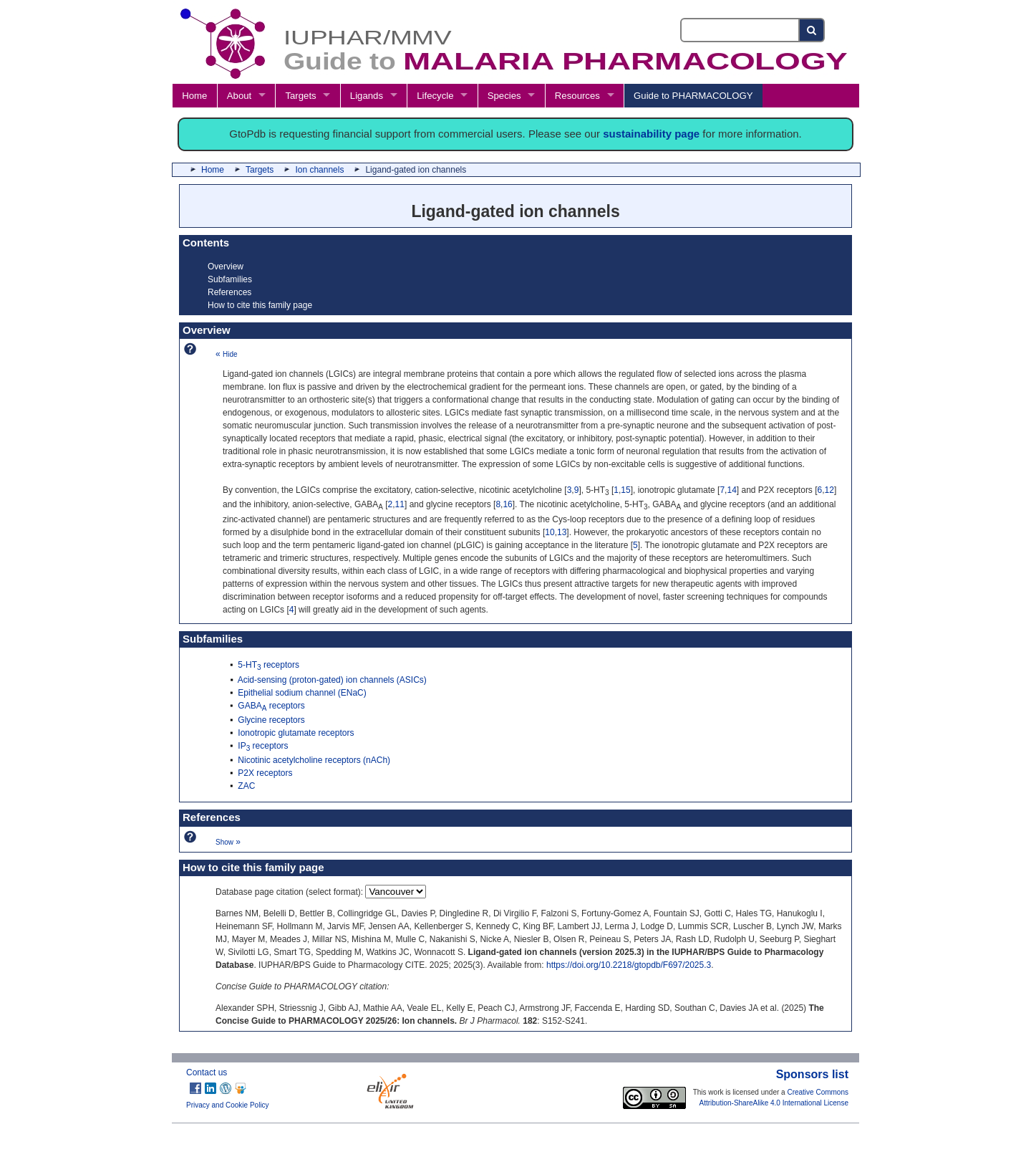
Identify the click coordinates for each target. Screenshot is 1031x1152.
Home (194, 95)
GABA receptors (271, 706)
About (239, 95)
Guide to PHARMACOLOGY (693, 95)
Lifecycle (435, 95)
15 (625, 490)
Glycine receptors (271, 720)
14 (731, 490)
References (229, 292)
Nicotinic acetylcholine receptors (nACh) (314, 760)
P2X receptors (265, 773)
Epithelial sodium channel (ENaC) (302, 693)
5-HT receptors (268, 665)
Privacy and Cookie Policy (227, 1105)
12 (829, 490)
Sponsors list (812, 1074)
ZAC (246, 786)
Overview (225, 266)
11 (400, 504)
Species (504, 95)
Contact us (206, 1072)
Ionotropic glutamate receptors (296, 733)
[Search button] (812, 30)
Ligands (366, 95)
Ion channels (319, 170)
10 (549, 532)
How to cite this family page (260, 305)
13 (561, 532)
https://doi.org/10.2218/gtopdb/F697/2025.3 (628, 965)
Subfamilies (230, 279)
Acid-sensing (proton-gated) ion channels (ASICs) (332, 680)
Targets (300, 95)
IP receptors (263, 746)
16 (507, 504)
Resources (577, 95)
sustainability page (651, 134)
